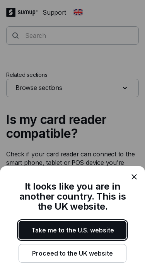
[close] (134, 177)
